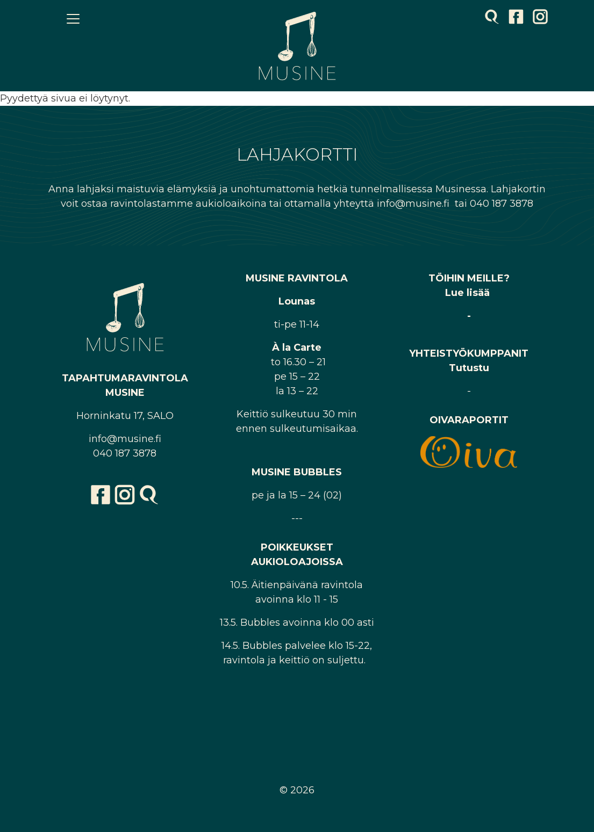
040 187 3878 (124, 453)
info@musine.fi (125, 439)
